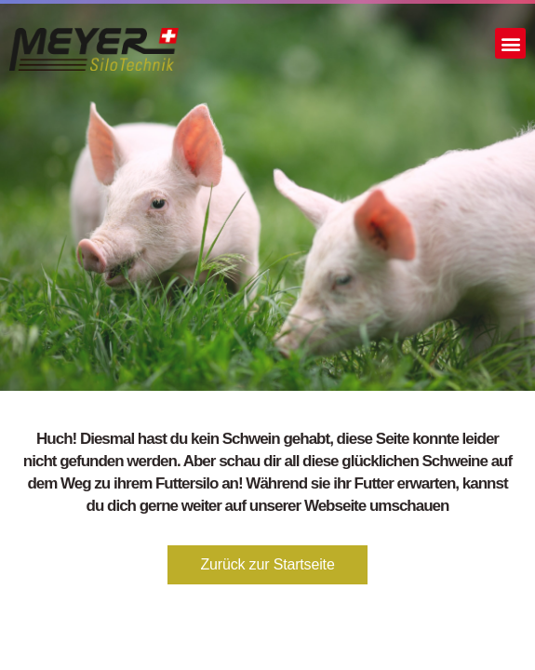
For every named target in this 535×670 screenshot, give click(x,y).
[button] (510, 43)
